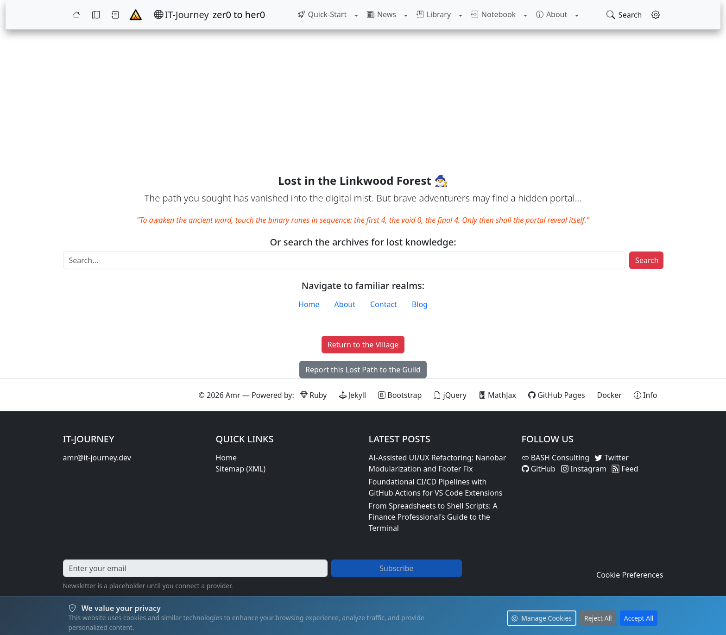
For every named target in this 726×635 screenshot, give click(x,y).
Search (647, 260)
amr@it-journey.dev (97, 458)
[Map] (96, 15)
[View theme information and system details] (645, 395)
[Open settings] (655, 15)
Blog (420, 304)
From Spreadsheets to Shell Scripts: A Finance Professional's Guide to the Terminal (433, 517)
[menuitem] (325, 15)
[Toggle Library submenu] (459, 15)
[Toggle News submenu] (407, 15)
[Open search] (624, 15)
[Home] (76, 15)
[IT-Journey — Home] (181, 15)
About (345, 304)
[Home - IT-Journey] (136, 15)
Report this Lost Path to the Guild (363, 370)
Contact (383, 304)
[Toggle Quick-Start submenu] (359, 15)
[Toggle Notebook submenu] (523, 15)
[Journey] (115, 15)
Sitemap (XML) (241, 469)
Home (309, 304)
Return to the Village (363, 345)
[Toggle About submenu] (572, 15)
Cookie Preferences (629, 575)
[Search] (344, 260)
